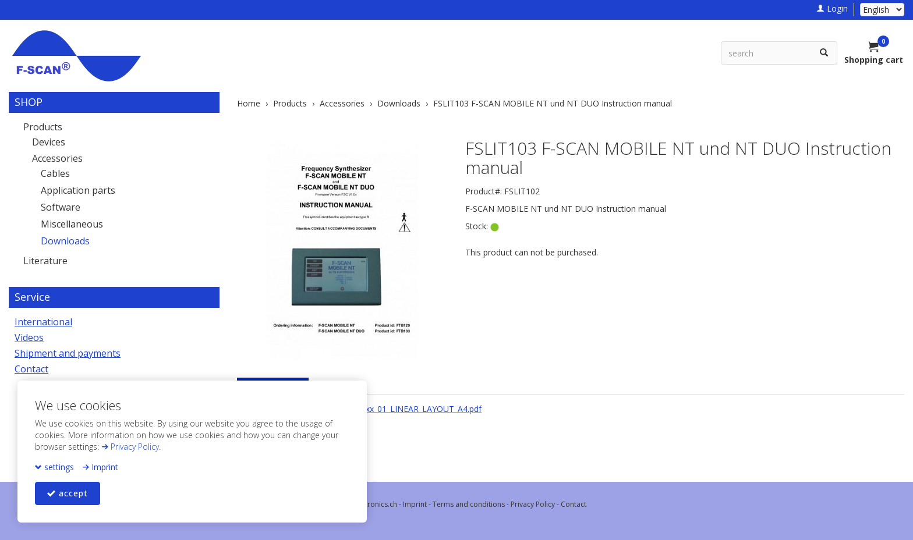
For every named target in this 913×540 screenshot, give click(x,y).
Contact (31, 369)
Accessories (57, 158)
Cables (55, 173)
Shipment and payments (68, 353)
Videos (29, 337)
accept (67, 493)
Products (42, 126)
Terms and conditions (469, 504)
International (43, 321)
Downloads (65, 241)
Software (60, 207)
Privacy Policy (130, 446)
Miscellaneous (72, 224)
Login (832, 8)
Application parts (78, 190)
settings (54, 466)
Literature (45, 260)
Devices (48, 142)
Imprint (100, 466)
